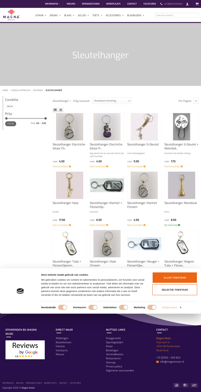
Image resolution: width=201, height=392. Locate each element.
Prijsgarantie (113, 338)
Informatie (52, 4)
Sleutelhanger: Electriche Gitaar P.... (106, 146)
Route (109, 346)
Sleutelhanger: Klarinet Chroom (142, 205)
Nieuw (10, 106)
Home (5, 90)
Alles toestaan (175, 355)
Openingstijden (91, 3)
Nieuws (71, 3)
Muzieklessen (63, 342)
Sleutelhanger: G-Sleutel (143, 144)
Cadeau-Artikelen (20, 90)
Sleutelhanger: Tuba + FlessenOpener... (67, 263)
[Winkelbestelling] (112, 101)
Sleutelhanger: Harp (65, 203)
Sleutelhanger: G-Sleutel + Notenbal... (181, 146)
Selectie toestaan (175, 368)
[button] (189, 4)
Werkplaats (113, 3)
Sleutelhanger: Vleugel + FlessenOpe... (143, 263)
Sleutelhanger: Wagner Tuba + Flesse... (179, 263)
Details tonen (169, 385)
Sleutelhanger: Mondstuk (180, 203)
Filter (11, 123)
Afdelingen (62, 338)
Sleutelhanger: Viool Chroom (103, 263)
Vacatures (149, 3)
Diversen (38, 90)
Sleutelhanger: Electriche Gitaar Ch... (69, 146)
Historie (60, 346)
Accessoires (115, 15)
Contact (132, 3)
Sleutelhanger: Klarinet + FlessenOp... (106, 205)
